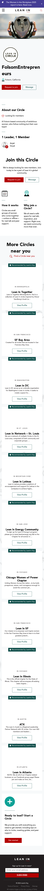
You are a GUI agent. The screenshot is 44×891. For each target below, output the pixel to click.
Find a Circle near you (22, 256)
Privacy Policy (25, 886)
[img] (22, 276)
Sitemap (34, 886)
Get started (13, 840)
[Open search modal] (41, 10)
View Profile (22, 305)
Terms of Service (13, 886)
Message (29, 87)
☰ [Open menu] (3, 10)
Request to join (11, 87)
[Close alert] (41, 4)
